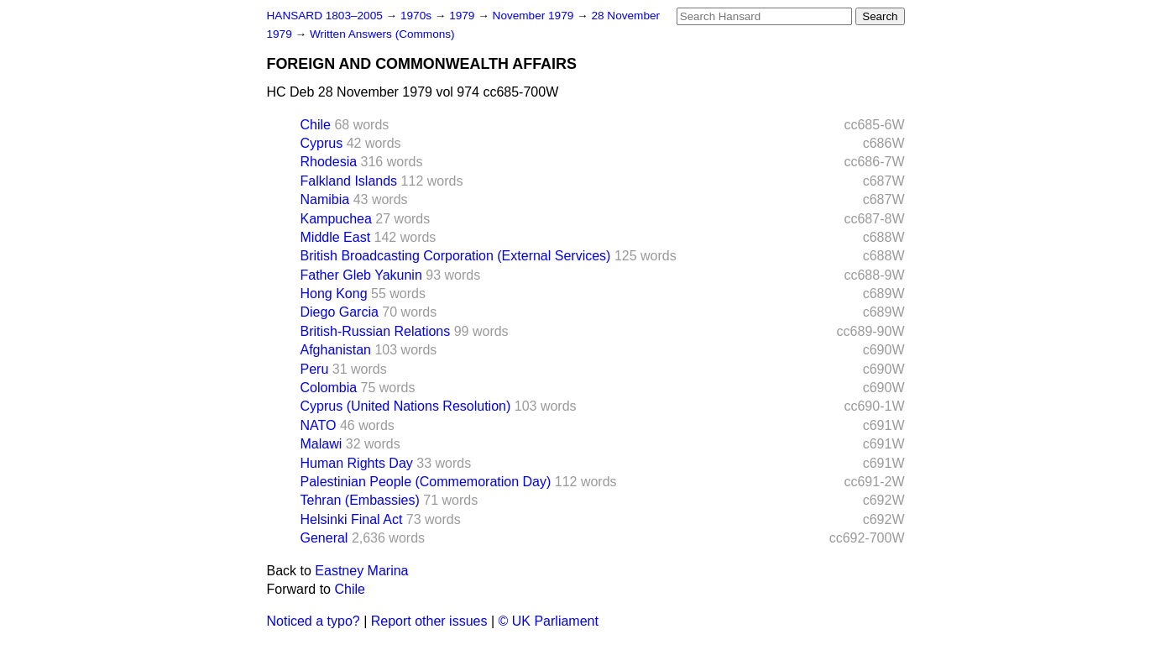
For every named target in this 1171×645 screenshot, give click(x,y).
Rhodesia (329, 162)
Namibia (325, 199)
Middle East (336, 237)
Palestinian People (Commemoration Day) (426, 482)
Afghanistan (336, 350)
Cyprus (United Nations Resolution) (406, 406)
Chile (316, 125)
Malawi (321, 444)
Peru (315, 369)
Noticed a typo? (313, 621)
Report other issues (429, 621)
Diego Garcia (340, 312)
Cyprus (322, 143)
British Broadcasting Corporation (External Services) (456, 256)
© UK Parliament (549, 621)
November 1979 (535, 15)
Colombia (329, 387)
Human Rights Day (357, 463)
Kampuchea (336, 219)
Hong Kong (334, 293)
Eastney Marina (361, 571)
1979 (463, 15)
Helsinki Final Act (352, 519)
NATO (319, 425)
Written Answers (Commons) (382, 34)
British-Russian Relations (376, 331)
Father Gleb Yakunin (361, 275)
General (324, 538)
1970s (417, 15)
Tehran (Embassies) (360, 500)
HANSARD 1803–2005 (325, 15)
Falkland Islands (349, 181)
